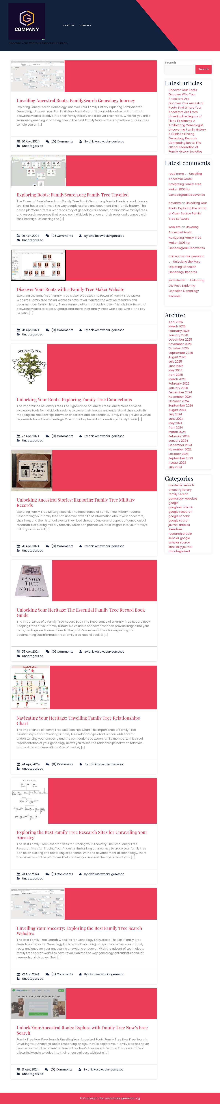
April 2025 (176, 375)
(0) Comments (59, 141)
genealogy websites (183, 498)
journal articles (179, 525)
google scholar (179, 516)
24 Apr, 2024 (28, 764)
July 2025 (175, 361)
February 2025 (179, 383)
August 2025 (177, 357)
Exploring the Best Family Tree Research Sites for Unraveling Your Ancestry (82, 835)
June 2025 (176, 366)
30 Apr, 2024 (28, 141)
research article (180, 534)
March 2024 (177, 432)
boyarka (175, 203)
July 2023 (175, 467)
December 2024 (180, 392)
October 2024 (179, 401)
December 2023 (180, 445)
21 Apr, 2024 (28, 1069)
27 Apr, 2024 (28, 436)
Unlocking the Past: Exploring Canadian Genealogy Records (184, 266)
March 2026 (177, 326)
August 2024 (177, 410)
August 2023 (177, 463)
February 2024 (179, 436)
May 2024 (175, 423)
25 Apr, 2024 (28, 652)
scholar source (179, 542)
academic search (181, 485)
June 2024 (176, 419)
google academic (181, 507)
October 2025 (179, 348)
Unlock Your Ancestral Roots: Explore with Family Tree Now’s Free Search (82, 1030)
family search (178, 494)
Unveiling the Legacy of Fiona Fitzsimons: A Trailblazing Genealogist (186, 120)
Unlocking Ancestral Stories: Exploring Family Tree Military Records (76, 502)
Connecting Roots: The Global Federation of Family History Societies (185, 147)
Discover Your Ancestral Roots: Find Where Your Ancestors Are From (186, 107)
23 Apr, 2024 (28, 874)
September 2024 (181, 405)
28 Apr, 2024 (28, 330)
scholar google (179, 538)
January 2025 (178, 388)
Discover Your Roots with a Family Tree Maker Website (70, 289)
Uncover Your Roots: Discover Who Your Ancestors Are (183, 94)
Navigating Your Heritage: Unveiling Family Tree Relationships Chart (78, 720)
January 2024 (178, 441)
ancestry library (180, 490)
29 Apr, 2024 (28, 236)
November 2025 (180, 344)
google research (180, 512)
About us (68, 25)
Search (170, 62)
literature (175, 529)
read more (176, 174)
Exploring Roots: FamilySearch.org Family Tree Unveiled (73, 194)
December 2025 (180, 339)
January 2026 (178, 335)
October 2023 (179, 454)
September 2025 (181, 353)
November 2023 (180, 449)
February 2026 (179, 331)
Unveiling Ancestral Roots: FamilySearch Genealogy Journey (76, 100)
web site (175, 227)
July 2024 (175, 414)
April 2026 (176, 322)
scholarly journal (180, 547)
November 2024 (180, 397)
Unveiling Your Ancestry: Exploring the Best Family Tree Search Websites (79, 930)
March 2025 (177, 379)
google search (179, 520)
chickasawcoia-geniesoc (106, 141)
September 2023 (181, 458)
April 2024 (176, 427)
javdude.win (177, 280)
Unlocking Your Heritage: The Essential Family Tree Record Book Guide (81, 612)
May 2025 (175, 370)
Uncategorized (32, 146)
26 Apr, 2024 (28, 546)
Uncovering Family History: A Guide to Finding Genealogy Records (187, 133)
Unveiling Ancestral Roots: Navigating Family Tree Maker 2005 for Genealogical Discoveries (187, 184)
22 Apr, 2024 (28, 974)
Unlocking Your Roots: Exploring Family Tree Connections (74, 399)
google (173, 503)
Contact (85, 25)
